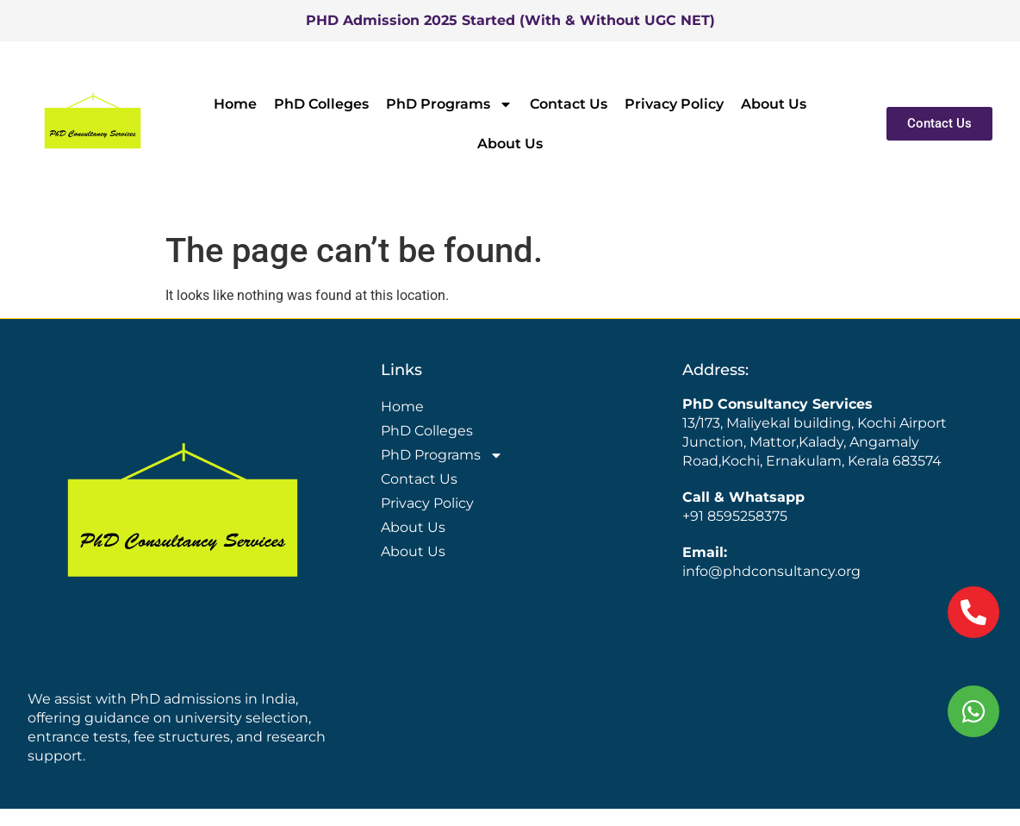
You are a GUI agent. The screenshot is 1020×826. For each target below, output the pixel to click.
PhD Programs (449, 104)
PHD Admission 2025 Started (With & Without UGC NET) (510, 20)
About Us (773, 104)
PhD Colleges (321, 104)
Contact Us (568, 104)
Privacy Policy (674, 104)
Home (235, 104)
